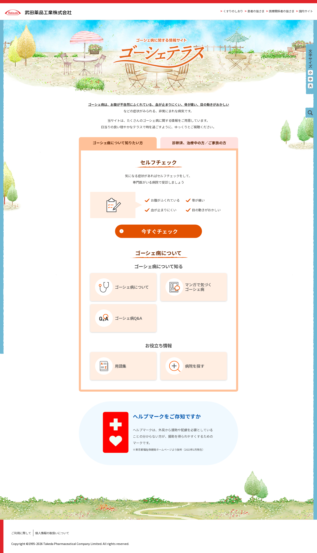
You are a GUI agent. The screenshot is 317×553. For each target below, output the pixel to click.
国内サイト (306, 11)
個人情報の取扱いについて (52, 533)
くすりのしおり (233, 11)
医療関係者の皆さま (281, 11)
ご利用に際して (21, 533)
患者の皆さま (255, 11)
